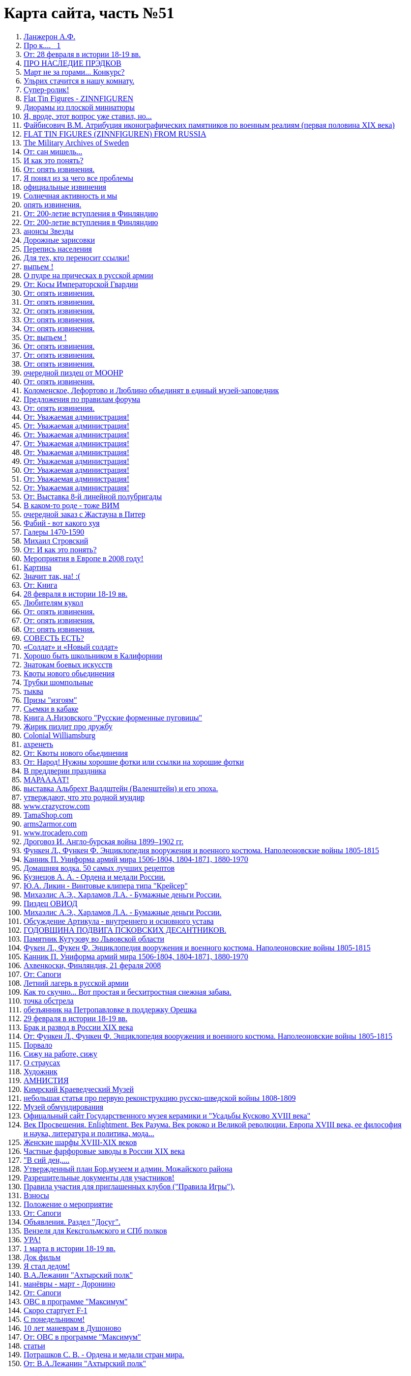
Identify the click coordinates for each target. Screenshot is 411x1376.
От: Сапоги (42, 974)
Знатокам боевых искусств (68, 664)
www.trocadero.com (56, 833)
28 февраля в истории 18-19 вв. (75, 594)
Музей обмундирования (63, 1107)
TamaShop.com (48, 815)
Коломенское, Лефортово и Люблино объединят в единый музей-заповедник (151, 390)
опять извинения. (52, 205)
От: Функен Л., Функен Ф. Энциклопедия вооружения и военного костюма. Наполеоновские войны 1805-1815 (208, 1036)
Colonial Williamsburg (59, 735)
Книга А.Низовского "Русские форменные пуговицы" (113, 718)
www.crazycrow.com (57, 806)
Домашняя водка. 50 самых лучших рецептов (99, 868)
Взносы (36, 1195)
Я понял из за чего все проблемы (78, 178)
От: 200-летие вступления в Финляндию (91, 213)
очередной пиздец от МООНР (73, 373)
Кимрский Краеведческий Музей (79, 1089)
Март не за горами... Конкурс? (74, 72)
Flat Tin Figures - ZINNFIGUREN (78, 98)
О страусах (42, 1063)
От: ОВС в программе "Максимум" (82, 1337)
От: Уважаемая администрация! (76, 417)
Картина (38, 567)
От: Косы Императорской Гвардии (81, 284)
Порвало (38, 1045)
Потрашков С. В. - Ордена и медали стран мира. (104, 1354)
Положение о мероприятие (68, 1204)
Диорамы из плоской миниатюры (79, 107)
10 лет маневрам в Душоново (72, 1328)
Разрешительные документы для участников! (99, 1178)
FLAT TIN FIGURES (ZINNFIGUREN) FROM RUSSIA (115, 134)
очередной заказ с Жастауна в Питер (84, 514)
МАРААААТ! (46, 779)
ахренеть (38, 744)
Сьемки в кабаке (51, 709)
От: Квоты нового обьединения (76, 753)
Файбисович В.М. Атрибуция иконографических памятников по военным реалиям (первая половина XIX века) (209, 125)
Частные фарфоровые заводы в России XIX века (104, 1151)
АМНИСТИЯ (46, 1080)
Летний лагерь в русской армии (76, 983)
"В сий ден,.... (46, 1160)
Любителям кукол (53, 603)
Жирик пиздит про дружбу (68, 726)
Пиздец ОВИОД (50, 903)
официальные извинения (65, 187)
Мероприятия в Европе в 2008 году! (84, 558)
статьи (34, 1346)
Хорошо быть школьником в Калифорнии (93, 656)
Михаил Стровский (56, 541)
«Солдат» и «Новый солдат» (71, 647)
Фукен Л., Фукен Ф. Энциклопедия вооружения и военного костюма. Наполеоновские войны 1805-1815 (197, 948)
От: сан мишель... (53, 151)
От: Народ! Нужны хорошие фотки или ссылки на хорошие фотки (134, 762)
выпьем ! (39, 266)
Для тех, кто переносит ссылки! (76, 258)
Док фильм (42, 1257)
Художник (41, 1071)
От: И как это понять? (60, 549)
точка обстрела (49, 1001)
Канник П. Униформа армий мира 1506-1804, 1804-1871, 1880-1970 (136, 859)
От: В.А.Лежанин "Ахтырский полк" (85, 1363)
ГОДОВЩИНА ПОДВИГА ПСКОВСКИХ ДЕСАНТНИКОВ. (125, 930)
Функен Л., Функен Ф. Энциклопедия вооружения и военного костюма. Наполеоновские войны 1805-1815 (201, 850)
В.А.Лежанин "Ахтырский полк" (78, 1275)
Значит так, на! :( (52, 576)
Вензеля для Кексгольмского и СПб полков (95, 1231)
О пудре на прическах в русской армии (88, 275)
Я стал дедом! (47, 1266)
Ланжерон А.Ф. (49, 36)
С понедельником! (54, 1319)
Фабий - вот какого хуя (62, 523)
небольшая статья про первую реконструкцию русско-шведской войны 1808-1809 (159, 1098)
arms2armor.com (50, 824)
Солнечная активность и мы (70, 196)
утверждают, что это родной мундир (84, 797)
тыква (33, 691)
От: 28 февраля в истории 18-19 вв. (82, 54)
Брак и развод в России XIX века (78, 1027)
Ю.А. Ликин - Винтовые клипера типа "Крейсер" (106, 886)
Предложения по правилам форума (82, 399)
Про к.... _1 (42, 45)
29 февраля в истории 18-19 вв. (75, 1018)
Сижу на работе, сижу (60, 1054)
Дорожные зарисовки (59, 240)
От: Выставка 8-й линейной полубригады (93, 496)
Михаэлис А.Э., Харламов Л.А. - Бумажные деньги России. (123, 894)
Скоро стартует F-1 (56, 1310)
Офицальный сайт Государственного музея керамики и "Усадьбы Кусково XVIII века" (167, 1116)
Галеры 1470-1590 (54, 532)
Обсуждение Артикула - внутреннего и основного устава (119, 921)
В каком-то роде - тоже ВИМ (71, 505)
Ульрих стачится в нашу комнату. (79, 81)
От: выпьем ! (45, 337)
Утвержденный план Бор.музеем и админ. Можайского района (128, 1169)
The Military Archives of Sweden (76, 143)
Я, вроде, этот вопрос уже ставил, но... (88, 116)
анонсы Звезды (49, 231)
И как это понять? (53, 160)
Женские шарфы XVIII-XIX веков (80, 1142)
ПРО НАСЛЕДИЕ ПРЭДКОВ (72, 63)
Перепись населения (58, 249)
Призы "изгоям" (50, 700)
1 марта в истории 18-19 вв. (70, 1248)
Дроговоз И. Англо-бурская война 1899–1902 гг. (103, 841)
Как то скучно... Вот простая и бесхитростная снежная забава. (128, 992)
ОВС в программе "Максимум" (76, 1301)
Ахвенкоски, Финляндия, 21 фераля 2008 (92, 965)
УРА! (32, 1239)
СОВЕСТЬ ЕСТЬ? (54, 638)
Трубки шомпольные (58, 682)
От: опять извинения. (59, 169)
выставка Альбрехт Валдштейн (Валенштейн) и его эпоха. (121, 788)
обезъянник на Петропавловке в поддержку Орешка (110, 1009)
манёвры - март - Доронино (69, 1284)
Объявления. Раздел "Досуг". (72, 1222)
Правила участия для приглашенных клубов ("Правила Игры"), (129, 1186)
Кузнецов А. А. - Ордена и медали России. (94, 877)
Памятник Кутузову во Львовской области (94, 939)
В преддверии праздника (65, 771)
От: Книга (40, 585)
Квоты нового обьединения (69, 673)
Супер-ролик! (46, 90)
